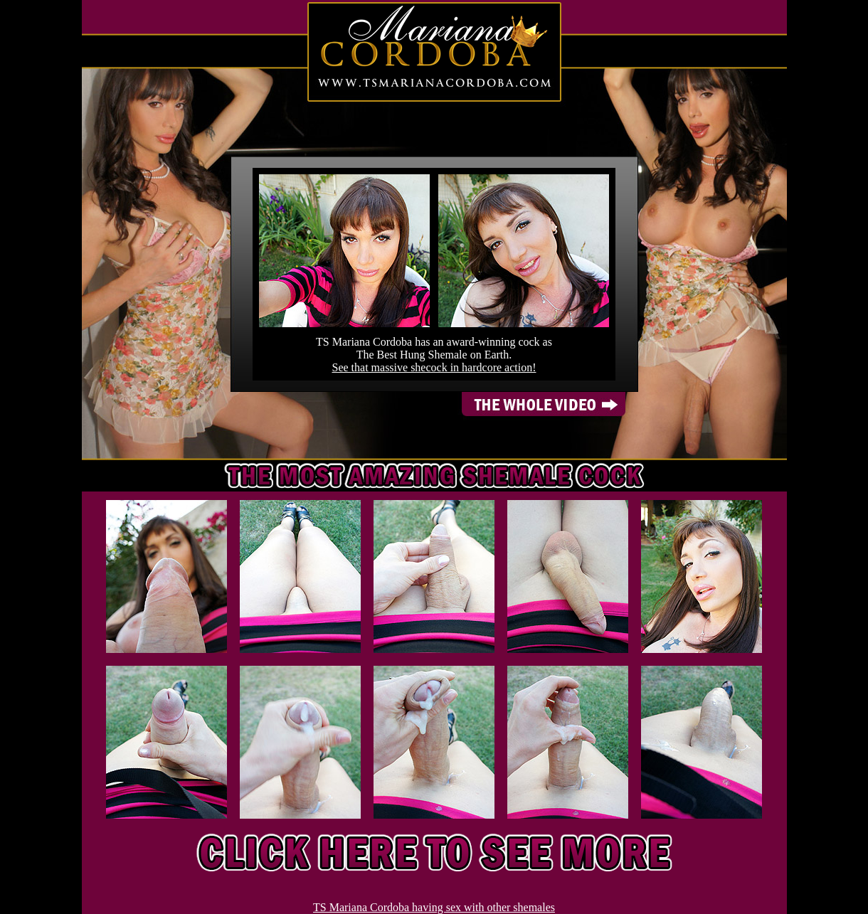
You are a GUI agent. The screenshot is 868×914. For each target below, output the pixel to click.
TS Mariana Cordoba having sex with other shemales (434, 907)
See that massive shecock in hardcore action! (434, 367)
